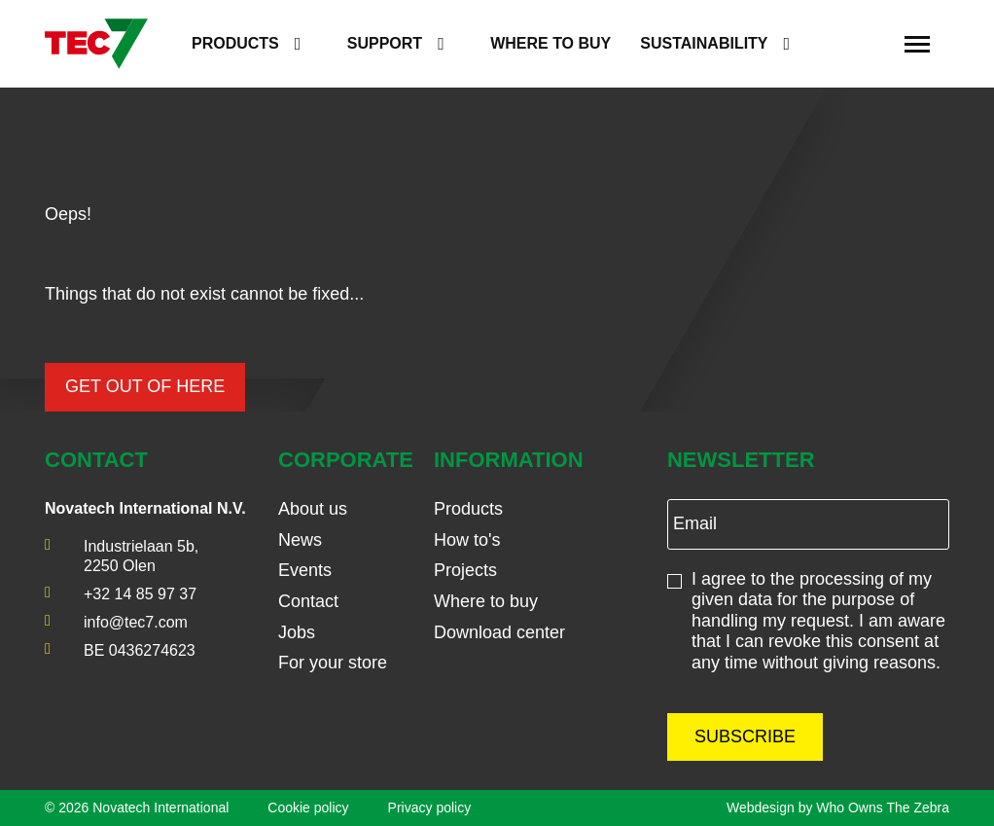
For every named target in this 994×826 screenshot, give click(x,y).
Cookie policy (307, 807)
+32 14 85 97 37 (140, 594)
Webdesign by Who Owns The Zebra (838, 807)
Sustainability (703, 43)
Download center (499, 632)
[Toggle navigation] (917, 44)
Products (235, 43)
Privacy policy (430, 807)
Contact (308, 601)
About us (312, 509)
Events (305, 570)
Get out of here (145, 386)
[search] (865, 44)
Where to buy (550, 43)
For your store (332, 662)
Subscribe (745, 736)
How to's (467, 540)
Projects (465, 570)
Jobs (296, 632)
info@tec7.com (136, 622)
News (300, 540)
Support (384, 43)
